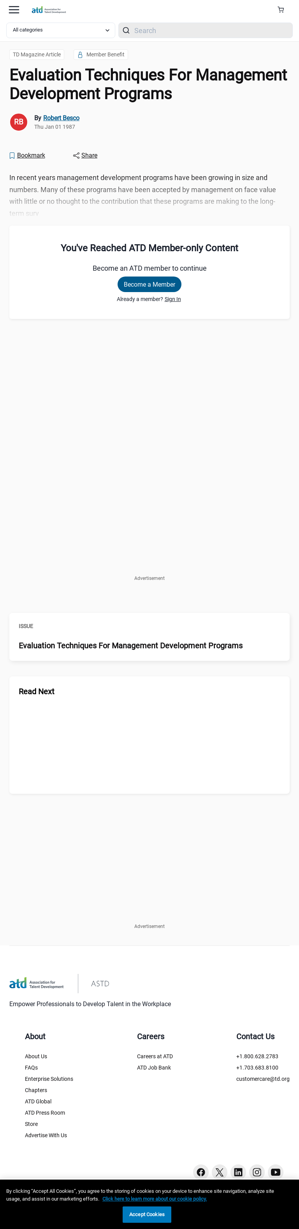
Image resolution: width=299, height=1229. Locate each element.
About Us (36, 1056)
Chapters (36, 1090)
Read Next (37, 691)
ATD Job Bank (154, 1067)
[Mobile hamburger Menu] (14, 10)
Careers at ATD (155, 1056)
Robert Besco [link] (61, 118)
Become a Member (149, 284)
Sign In (173, 299)
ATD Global (38, 1101)
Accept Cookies (147, 1214)
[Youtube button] (275, 1172)
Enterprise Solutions (49, 1079)
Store (31, 1124)
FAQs (31, 1067)
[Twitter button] (219, 1172)
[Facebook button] (201, 1172)
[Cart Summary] (283, 10)
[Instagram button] (257, 1172)
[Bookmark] (27, 155)
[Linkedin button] (238, 1172)
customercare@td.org (263, 1079)
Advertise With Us (46, 1135)
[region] (149, 1204)
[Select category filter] (60, 30)
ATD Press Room (45, 1113)
